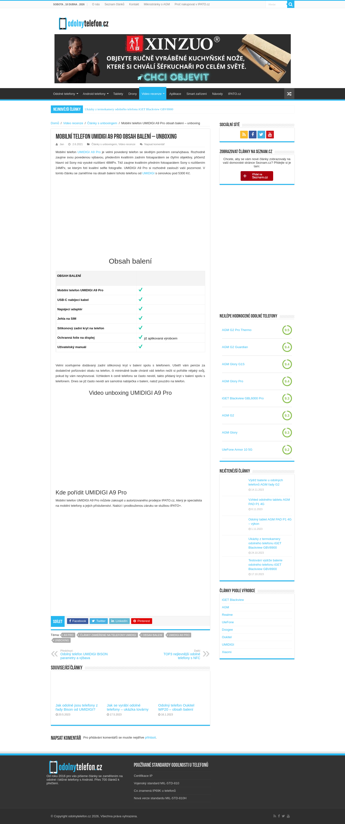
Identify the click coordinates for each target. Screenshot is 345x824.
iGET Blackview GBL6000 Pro (243, 398)
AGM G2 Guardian (235, 347)
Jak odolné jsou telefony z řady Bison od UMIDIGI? (77, 707)
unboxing (62, 640)
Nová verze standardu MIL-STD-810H (160, 798)
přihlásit (150, 737)
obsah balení (152, 635)
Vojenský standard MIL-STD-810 (156, 783)
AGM (225, 607)
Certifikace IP (143, 776)
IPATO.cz (234, 94)
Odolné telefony (64, 94)
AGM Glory (229, 432)
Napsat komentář (154, 144)
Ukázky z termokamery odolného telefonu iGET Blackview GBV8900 (129, 109)
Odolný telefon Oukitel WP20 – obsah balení (176, 707)
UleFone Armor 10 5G (237, 449)
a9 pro (68, 635)
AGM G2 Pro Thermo (237, 330)
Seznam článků (114, 4)
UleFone (228, 622)
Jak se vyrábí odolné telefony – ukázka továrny (127, 707)
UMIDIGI (148, 173)
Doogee (227, 629)
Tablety (118, 94)
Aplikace (175, 94)
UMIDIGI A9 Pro (89, 152)
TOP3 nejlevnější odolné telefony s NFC (175, 654)
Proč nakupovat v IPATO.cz (192, 4)
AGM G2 (228, 415)
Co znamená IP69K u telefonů (155, 790)
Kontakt (134, 4)
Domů (55, 123)
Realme (227, 614)
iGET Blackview (233, 600)
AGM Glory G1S (233, 364)
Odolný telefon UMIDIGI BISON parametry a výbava (85, 654)
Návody (217, 94)
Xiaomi (227, 652)
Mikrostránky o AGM (157, 4)
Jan (62, 144)
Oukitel (227, 637)
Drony (133, 94)
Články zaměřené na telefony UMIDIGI (108, 635)
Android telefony (94, 94)
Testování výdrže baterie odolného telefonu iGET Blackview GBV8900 (266, 564)
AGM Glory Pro (232, 381)
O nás (96, 4)
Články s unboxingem (102, 123)
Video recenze (152, 94)
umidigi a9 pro (179, 635)
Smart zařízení (196, 94)
